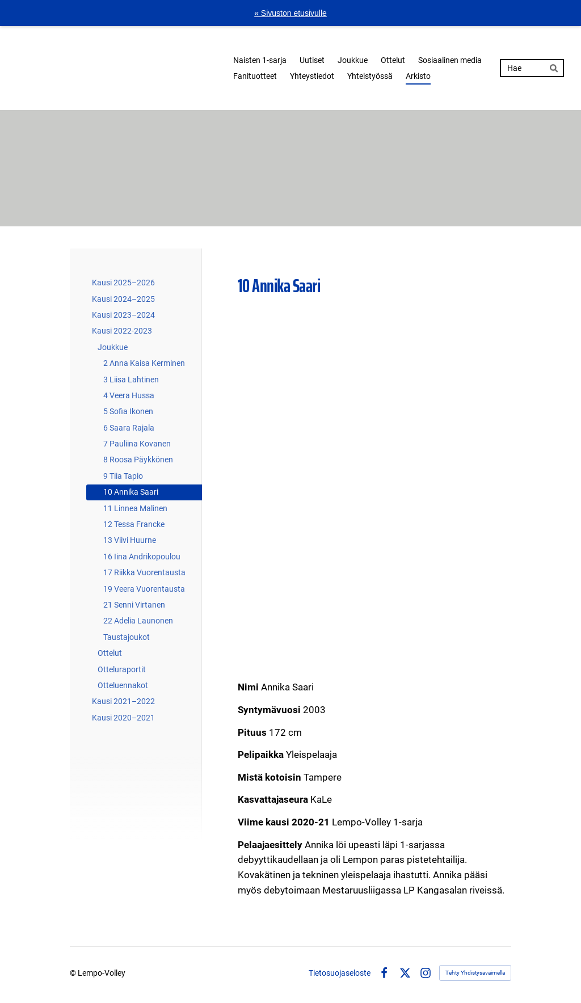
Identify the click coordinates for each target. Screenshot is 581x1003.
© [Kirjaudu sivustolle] (74, 972)
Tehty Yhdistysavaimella (475, 973)
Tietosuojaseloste (340, 973)
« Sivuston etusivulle (290, 13)
